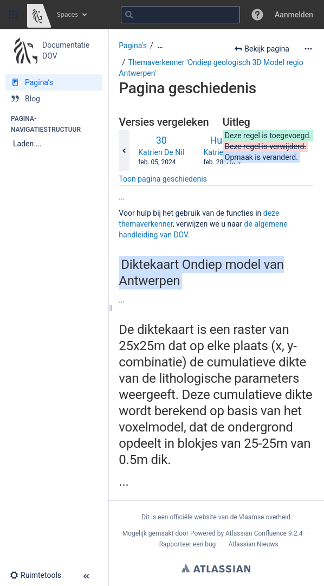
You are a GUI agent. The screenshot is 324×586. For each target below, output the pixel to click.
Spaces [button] (67, 14)
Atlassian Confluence (256, 533)
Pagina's (133, 45)
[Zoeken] (129, 14)
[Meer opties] (308, 49)
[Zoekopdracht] (180, 14)
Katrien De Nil (161, 152)
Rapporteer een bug (187, 544)
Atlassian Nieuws (253, 544)
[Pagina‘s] (53, 82)
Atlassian (216, 568)
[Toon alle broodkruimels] (160, 45)
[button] (13, 14)
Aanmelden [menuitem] (294, 14)
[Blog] (53, 99)
